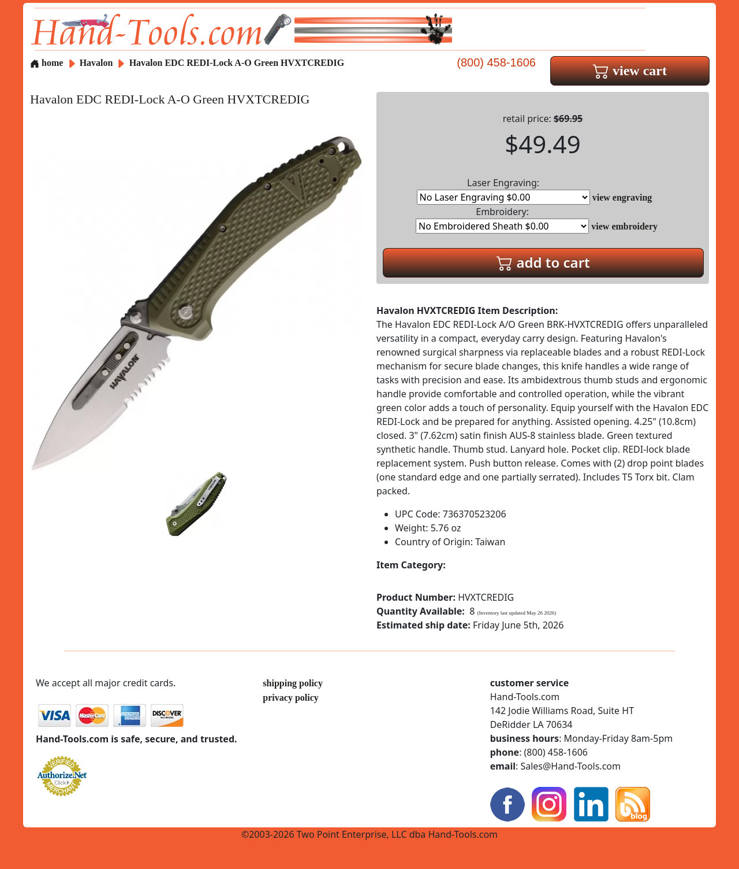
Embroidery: (502, 219)
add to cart (543, 262)
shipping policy (293, 683)
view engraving (622, 197)
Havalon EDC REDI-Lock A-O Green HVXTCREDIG (237, 63)
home (46, 63)
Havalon (97, 63)
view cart (630, 70)
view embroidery (624, 226)
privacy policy (290, 697)
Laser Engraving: (503, 190)
